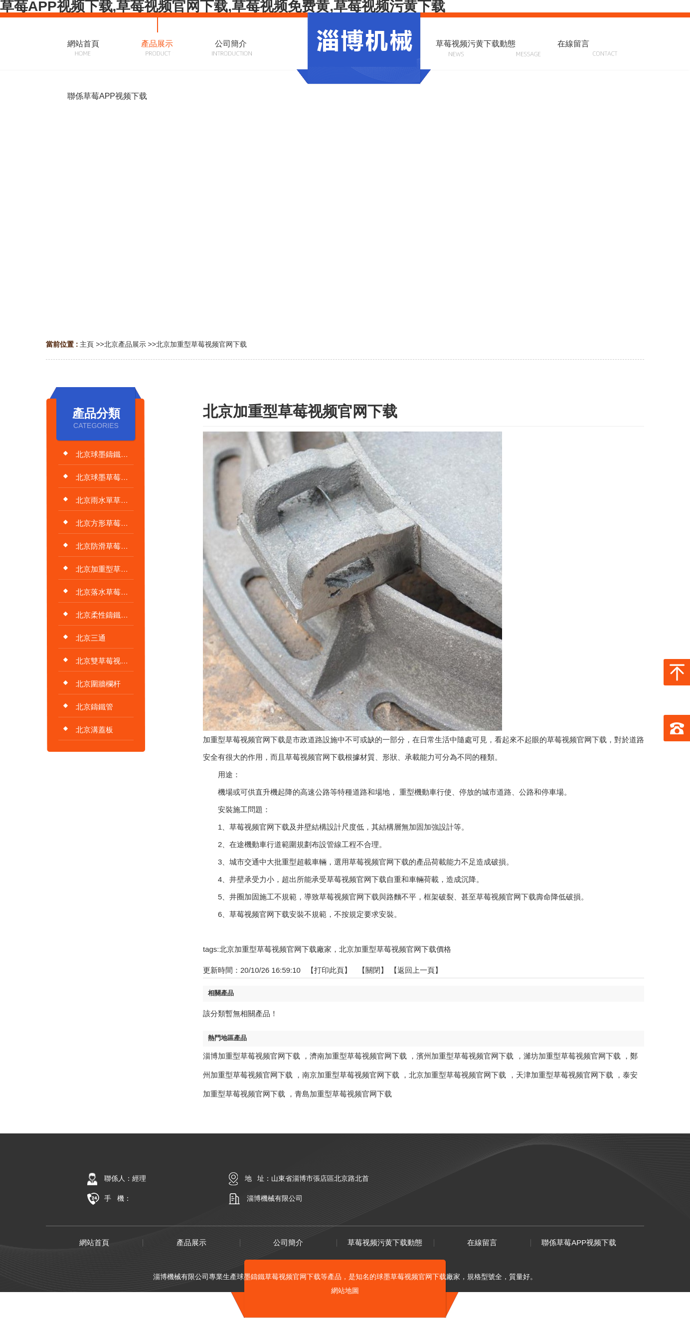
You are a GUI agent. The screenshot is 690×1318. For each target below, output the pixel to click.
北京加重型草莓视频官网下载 (201, 344)
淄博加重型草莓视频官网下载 (251, 1056)
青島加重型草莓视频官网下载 (343, 1094)
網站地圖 (345, 1291)
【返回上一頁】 (416, 970)
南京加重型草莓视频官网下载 (350, 1075)
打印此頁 (329, 970)
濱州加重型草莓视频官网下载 (465, 1056)
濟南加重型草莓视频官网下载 (358, 1056)
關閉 (372, 970)
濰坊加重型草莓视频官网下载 (572, 1056)
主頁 (87, 344)
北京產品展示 (125, 344)
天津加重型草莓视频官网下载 (564, 1075)
